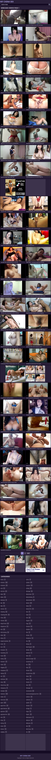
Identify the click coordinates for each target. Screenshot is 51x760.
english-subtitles (5, 641)
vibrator (29, 706)
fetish (3, 665)
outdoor (29, 629)
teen (28, 685)
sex (28, 665)
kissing (3, 723)
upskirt (28, 703)
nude (28, 615)
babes (3, 597)
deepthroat (4, 626)
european (4, 650)
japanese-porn (5, 714)
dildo (3, 635)
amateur (4, 582)
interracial (4, 700)
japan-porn (4, 706)
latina (28, 580)
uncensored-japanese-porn (33, 694)
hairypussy (4, 688)
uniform (29, 697)
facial (3, 656)
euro (3, 647)
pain (28, 632)
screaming (29, 662)
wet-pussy (29, 729)
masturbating (30, 597)
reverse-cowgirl (31, 659)
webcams (29, 723)
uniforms (29, 700)
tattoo (28, 679)
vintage (29, 709)
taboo (28, 676)
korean (3, 729)
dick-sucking (5, 632)
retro (28, 656)
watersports (30, 717)
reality (29, 650)
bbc (3, 603)
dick (3, 629)
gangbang (4, 670)
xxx (28, 732)
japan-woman (5, 709)
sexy (28, 667)
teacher (29, 682)
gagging (4, 667)
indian (3, 697)
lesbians (29, 585)
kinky (3, 720)
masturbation (30, 600)
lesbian (29, 582)
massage (29, 591)
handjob (4, 691)
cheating (4, 612)
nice (28, 612)
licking (29, 588)
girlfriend (4, 679)
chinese (4, 621)
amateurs (4, 585)
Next (28, 553)
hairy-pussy (5, 685)
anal (3, 588)
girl (3, 676)
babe (3, 594)
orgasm (29, 621)
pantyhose (29, 638)
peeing (28, 644)
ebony (3, 638)
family (3, 659)
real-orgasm (30, 647)
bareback (4, 600)
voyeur (29, 714)
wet (28, 726)
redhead (29, 653)
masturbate (30, 594)
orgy (28, 623)
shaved (29, 670)
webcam (29, 720)
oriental (29, 626)
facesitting (4, 653)
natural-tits (30, 609)
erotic (3, 644)
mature (29, 603)
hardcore (4, 694)
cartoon (3, 609)
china (3, 618)
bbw (3, 606)
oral (28, 618)
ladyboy (4, 732)
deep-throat (5, 623)
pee (28, 641)
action (3, 580)
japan (3, 703)
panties (29, 635)
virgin (28, 711)
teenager (29, 688)
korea (3, 726)
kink (3, 717)
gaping (3, 673)
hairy (3, 682)
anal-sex (4, 591)
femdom (4, 662)
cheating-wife (5, 615)
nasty (28, 606)
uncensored (30, 691)
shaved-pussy (30, 673)
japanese (4, 711)
